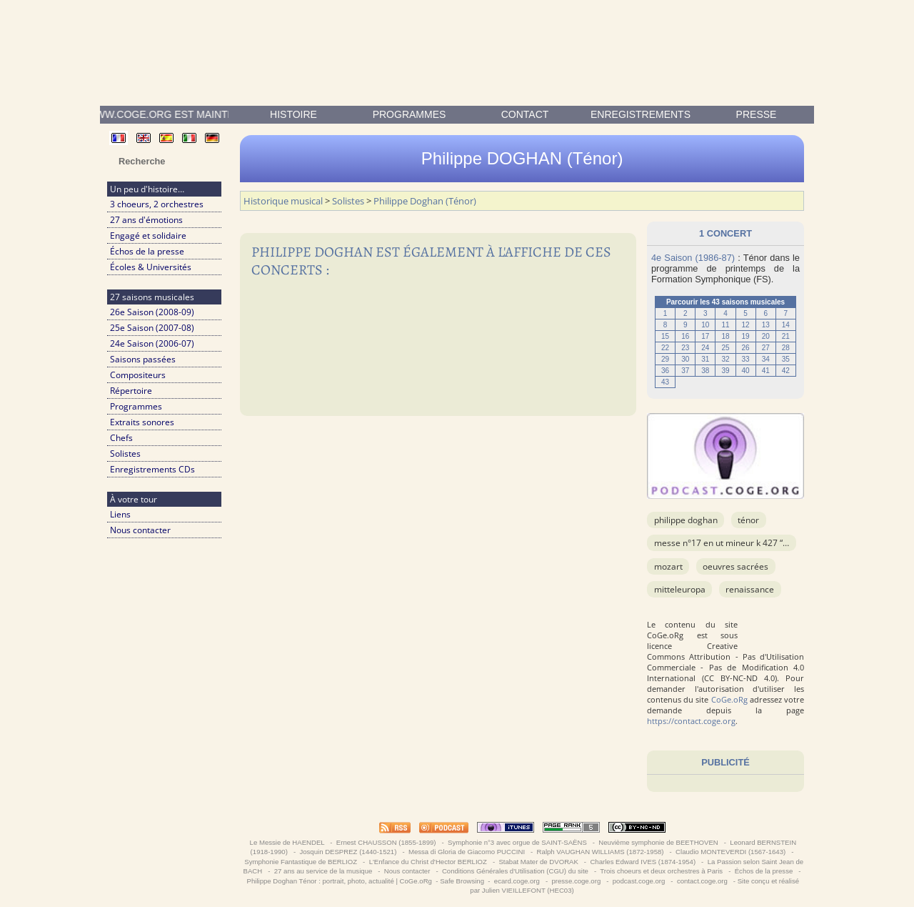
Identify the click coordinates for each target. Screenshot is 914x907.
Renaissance (749, 589)
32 (725, 359)
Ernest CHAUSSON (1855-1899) (386, 842)
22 (665, 348)
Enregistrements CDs (152, 469)
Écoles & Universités (150, 267)
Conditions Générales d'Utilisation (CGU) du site (515, 871)
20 (766, 336)
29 (665, 359)
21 (786, 336)
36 (665, 371)
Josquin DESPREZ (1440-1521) (348, 852)
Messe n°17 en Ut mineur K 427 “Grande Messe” (748, 542)
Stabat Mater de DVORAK (539, 862)
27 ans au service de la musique (323, 871)
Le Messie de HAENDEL (287, 842)
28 (786, 348)
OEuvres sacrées (735, 566)
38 (705, 371)
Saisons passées (143, 359)
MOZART (668, 566)
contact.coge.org (702, 881)
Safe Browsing (462, 881)
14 (786, 325)
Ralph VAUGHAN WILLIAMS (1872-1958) (600, 852)
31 (705, 359)
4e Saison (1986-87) (693, 257)
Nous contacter (140, 530)
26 (746, 348)
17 (705, 336)
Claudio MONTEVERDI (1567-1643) (730, 852)
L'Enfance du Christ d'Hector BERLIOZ (428, 862)
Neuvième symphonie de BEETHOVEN (658, 842)
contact (525, 114)
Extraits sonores (142, 422)
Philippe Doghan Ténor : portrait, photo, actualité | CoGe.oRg (339, 881)
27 (766, 348)
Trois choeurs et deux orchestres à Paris (661, 871)
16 (685, 336)
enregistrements (640, 114)
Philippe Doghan (686, 520)
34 (766, 359)
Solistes (125, 453)
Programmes (409, 114)
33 (746, 359)
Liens (120, 514)
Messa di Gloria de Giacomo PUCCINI (466, 852)
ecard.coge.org (516, 881)
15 (665, 336)
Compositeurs (138, 375)
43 (665, 382)
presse (756, 114)
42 (786, 371)
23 (685, 348)
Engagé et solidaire (148, 235)
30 (685, 359)
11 (725, 325)
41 (766, 371)
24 (705, 348)
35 (786, 359)
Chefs (121, 438)
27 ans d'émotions (146, 220)
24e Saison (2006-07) (152, 343)
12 (746, 325)
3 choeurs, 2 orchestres (157, 204)
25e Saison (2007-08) (152, 328)
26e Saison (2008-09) (152, 312)
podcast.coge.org (639, 881)
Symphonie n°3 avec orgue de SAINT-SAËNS (517, 842)
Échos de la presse (147, 251)
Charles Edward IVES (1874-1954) (643, 862)
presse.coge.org (576, 881)
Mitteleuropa (679, 589)
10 (705, 325)
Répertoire (131, 391)
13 (766, 325)
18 (725, 336)
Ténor (748, 520)
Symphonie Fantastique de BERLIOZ (301, 862)
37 (685, 371)
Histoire (293, 114)
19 (746, 336)
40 (746, 371)
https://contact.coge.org (691, 720)
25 (725, 348)
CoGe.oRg (729, 699)
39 (725, 371)
